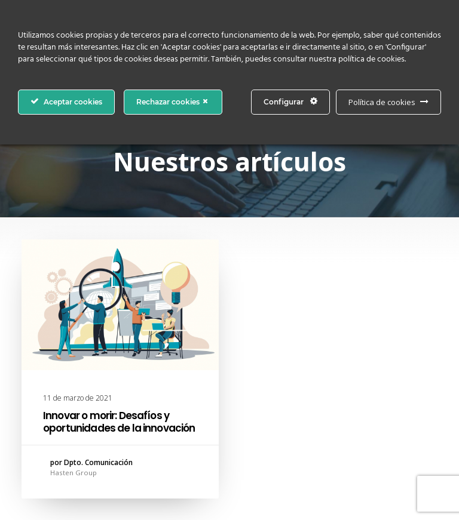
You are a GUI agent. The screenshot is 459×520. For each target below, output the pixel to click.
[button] (120, 304)
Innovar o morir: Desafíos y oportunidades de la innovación (119, 421)
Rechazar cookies (173, 101)
